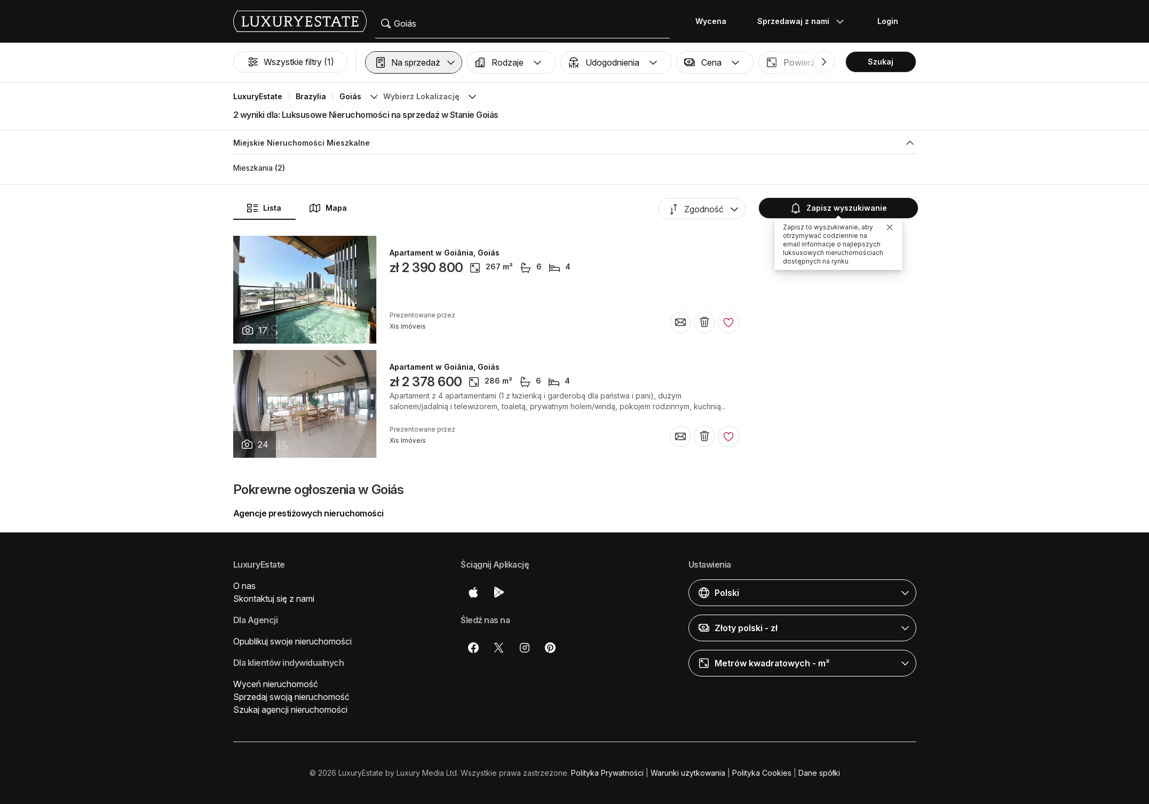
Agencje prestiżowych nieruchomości (308, 513)
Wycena (710, 21)
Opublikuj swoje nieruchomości (292, 641)
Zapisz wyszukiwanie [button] (838, 208)
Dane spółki (819, 772)
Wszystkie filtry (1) (290, 61)
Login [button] (887, 21)
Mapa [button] (327, 208)
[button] (414, 62)
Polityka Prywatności (607, 772)
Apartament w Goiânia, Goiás (445, 253)
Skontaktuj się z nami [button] (273, 598)
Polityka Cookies (761, 772)
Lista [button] (263, 208)
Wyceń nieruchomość (275, 684)
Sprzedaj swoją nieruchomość (291, 696)
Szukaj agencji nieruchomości (290, 709)
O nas (244, 585)
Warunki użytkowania (688, 772)
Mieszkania (253, 167)
